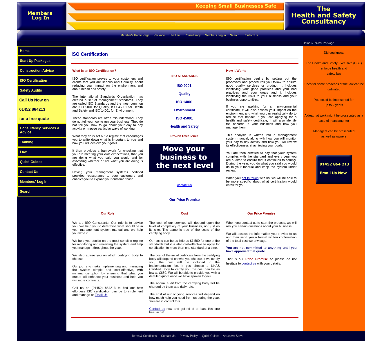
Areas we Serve (233, 335)
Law (23, 152)
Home (25, 51)
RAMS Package (324, 43)
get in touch (250, 178)
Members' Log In (34, 182)
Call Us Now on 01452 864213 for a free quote (34, 109)
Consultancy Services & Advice (40, 130)
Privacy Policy (189, 335)
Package (160, 35)
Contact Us (251, 35)
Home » (308, 43)
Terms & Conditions (144, 335)
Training (27, 142)
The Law (175, 35)
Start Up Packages (35, 61)
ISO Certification (33, 80)
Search (235, 35)
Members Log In (216, 35)
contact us (184, 185)
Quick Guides (31, 162)
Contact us (157, 308)
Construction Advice (37, 71)
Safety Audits (31, 90)
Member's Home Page (135, 35)
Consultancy (193, 35)
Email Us (101, 294)
